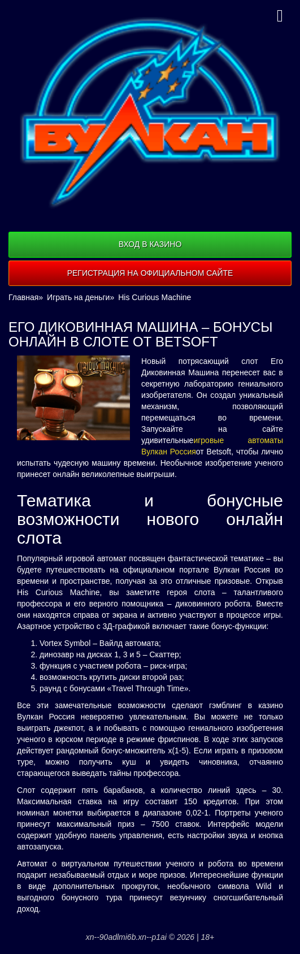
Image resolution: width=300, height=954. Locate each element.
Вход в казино (150, 244)
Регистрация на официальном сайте (150, 272)
